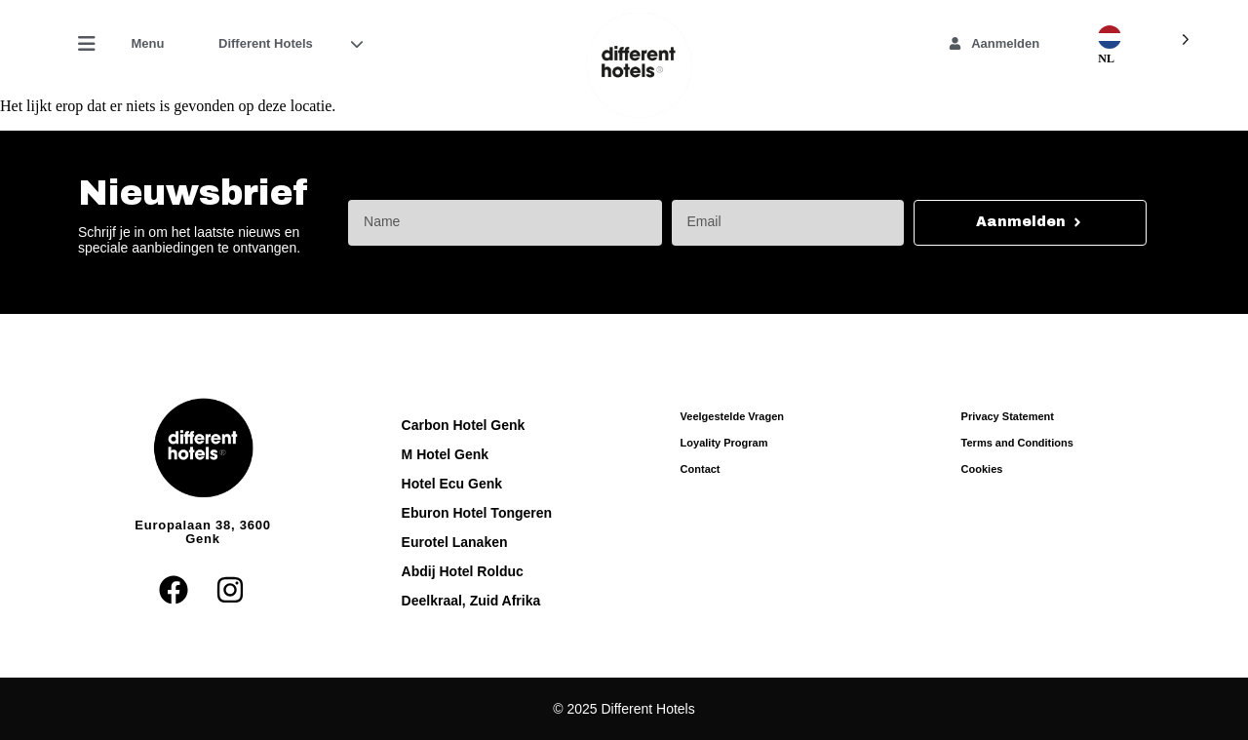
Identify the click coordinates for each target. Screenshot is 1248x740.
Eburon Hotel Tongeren (477, 513)
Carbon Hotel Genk (464, 425)
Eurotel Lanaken (455, 542)
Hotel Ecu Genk (452, 483)
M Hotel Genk (445, 454)
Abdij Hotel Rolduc (463, 571)
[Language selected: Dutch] (1141, 37)
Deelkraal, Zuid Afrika (471, 600)
